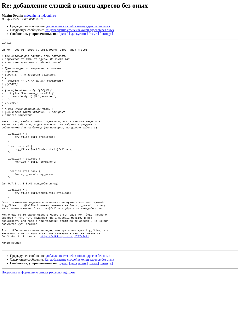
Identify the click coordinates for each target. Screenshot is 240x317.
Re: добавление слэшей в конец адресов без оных (79, 30)
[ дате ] (63, 33)
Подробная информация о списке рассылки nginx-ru (38, 313)
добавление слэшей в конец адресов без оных (78, 26)
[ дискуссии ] (78, 33)
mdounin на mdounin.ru (40, 15)
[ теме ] (93, 33)
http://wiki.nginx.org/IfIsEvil (64, 275)
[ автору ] (106, 33)
